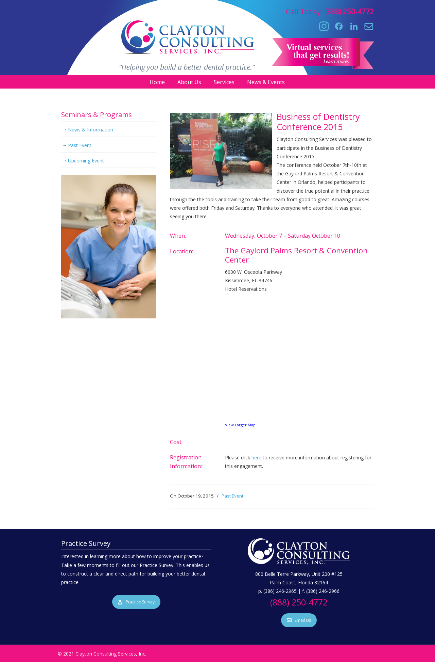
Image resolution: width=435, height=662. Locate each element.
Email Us (299, 620)
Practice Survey (136, 602)
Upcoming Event (86, 160)
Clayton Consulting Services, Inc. (217, 34)
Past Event (232, 496)
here (256, 457)
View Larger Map (240, 424)
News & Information (90, 129)
